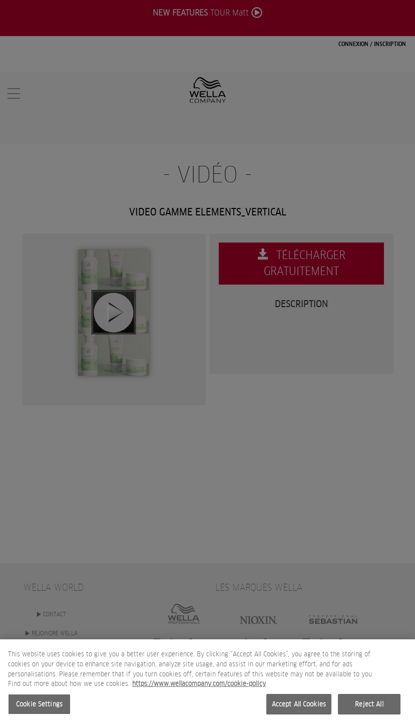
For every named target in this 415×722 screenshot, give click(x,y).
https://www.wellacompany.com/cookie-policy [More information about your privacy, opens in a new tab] (199, 686)
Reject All (369, 707)
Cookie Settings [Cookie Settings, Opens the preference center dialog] (39, 707)
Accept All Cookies (299, 707)
